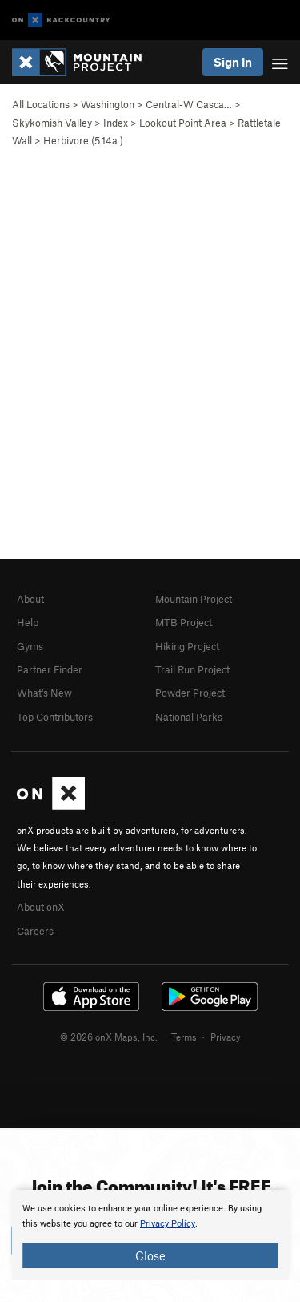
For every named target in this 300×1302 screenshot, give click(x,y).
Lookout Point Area (182, 122)
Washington (107, 104)
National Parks (188, 716)
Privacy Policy (167, 1224)
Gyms (30, 646)
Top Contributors (55, 716)
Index (115, 122)
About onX (41, 906)
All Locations (41, 104)
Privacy (225, 1036)
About (30, 598)
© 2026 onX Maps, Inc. (109, 1036)
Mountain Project (193, 598)
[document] (150, 1234)
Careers (35, 930)
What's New (44, 692)
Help (27, 622)
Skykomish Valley (52, 122)
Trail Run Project (192, 669)
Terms (184, 1036)
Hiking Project (187, 646)
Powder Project (190, 692)
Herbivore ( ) (83, 140)
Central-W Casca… (189, 104)
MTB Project (183, 622)
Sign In (233, 62)
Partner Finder (49, 669)
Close (150, 1255)
